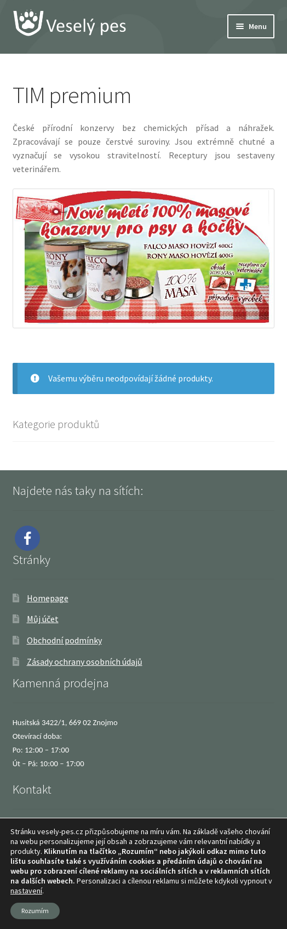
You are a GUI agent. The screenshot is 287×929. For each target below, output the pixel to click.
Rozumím (35, 911)
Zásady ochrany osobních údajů (84, 661)
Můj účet (43, 618)
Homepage (47, 597)
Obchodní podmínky (64, 640)
